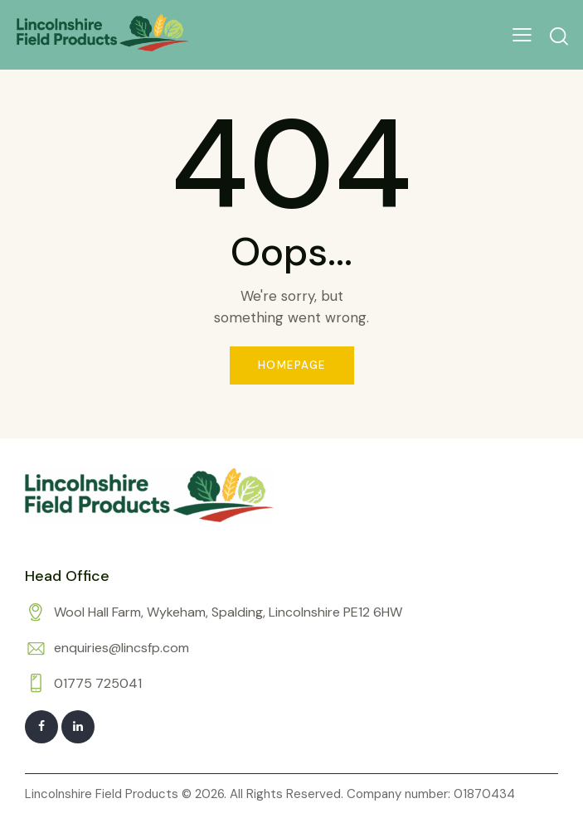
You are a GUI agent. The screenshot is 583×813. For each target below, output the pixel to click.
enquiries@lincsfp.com (121, 647)
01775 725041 (98, 683)
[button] (522, 35)
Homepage (292, 365)
